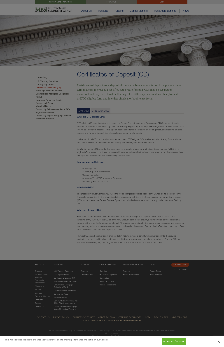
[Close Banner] (219, 343)
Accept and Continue (173, 343)
